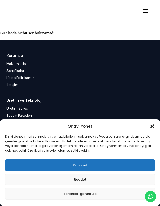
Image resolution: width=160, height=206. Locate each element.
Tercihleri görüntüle (80, 193)
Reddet (80, 179)
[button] (152, 126)
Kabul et (80, 165)
